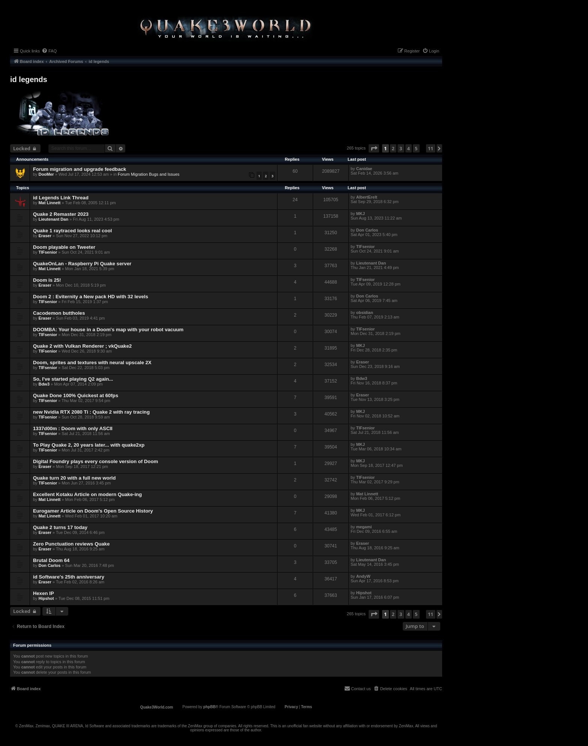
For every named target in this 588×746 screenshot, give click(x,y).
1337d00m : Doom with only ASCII (72, 428)
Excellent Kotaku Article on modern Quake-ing (87, 494)
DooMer (46, 174)
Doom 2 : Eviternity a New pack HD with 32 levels (90, 296)
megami (364, 527)
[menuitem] (49, 50)
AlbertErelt (366, 197)
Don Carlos (367, 230)
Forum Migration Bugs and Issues (148, 174)
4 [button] (408, 148)
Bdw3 (44, 384)
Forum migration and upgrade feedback (79, 169)
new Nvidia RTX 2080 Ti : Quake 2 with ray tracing (91, 412)
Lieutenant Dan (53, 219)
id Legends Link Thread (60, 197)
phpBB (209, 707)
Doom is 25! (47, 280)
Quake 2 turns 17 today (60, 527)
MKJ (360, 213)
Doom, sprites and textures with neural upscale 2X (92, 362)
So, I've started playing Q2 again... (73, 379)
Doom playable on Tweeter (64, 247)
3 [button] (400, 148)
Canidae (364, 168)
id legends (28, 79)
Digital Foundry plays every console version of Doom (95, 461)
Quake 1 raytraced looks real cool (72, 230)
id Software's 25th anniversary (68, 577)
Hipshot (46, 598)
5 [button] (416, 148)
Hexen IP (43, 593)
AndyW (363, 576)
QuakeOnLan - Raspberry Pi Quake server (82, 263)
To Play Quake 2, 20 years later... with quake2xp (88, 445)
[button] (374, 148)
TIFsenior (48, 252)
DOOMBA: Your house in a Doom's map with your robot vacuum (108, 329)
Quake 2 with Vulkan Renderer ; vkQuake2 (82, 346)
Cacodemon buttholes (59, 313)
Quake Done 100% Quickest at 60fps (75, 395)
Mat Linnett (50, 202)
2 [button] (393, 148)
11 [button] (431, 148)
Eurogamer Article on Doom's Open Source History (93, 511)
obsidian (364, 312)
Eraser (45, 235)
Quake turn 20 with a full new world (74, 478)
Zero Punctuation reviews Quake (71, 544)
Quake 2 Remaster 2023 (60, 214)
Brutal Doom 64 (51, 560)
